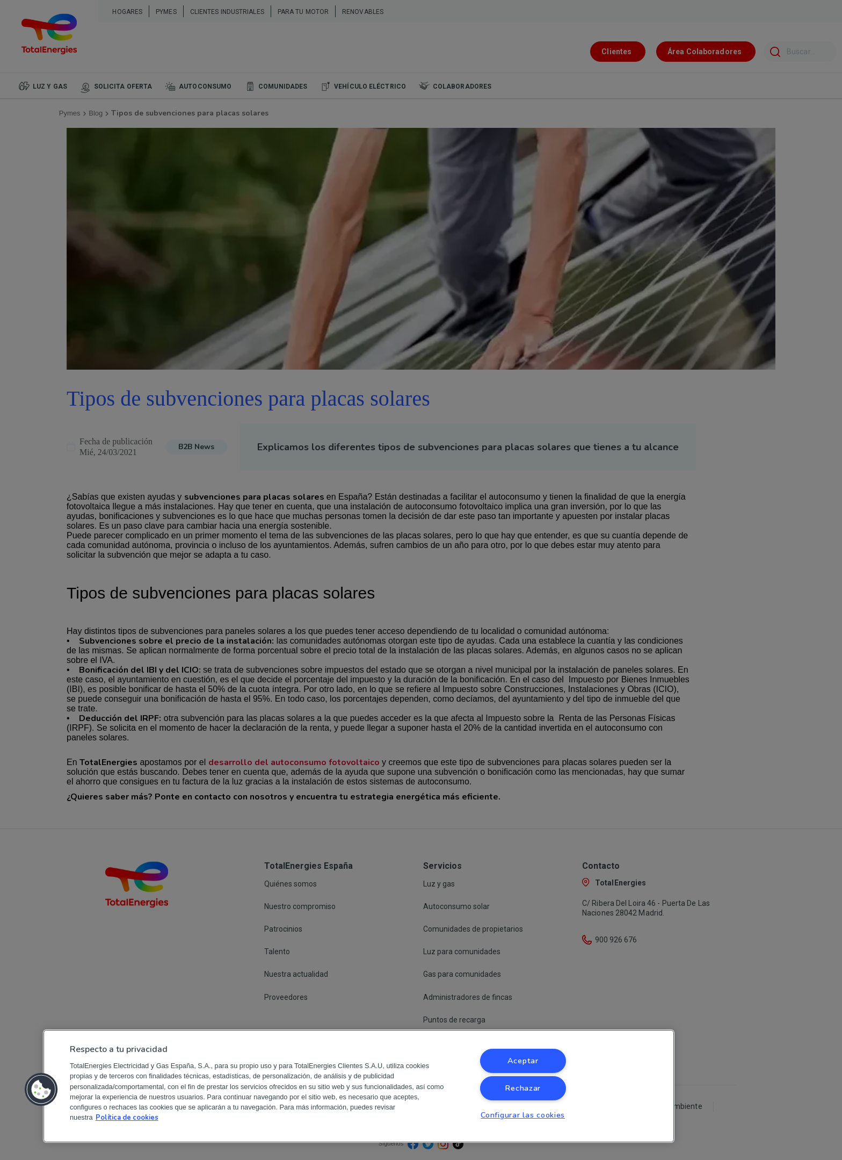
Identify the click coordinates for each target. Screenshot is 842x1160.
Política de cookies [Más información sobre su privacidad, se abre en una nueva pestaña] (127, 1117)
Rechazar (523, 1088)
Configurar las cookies (523, 1114)
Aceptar (523, 1060)
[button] (41, 1089)
